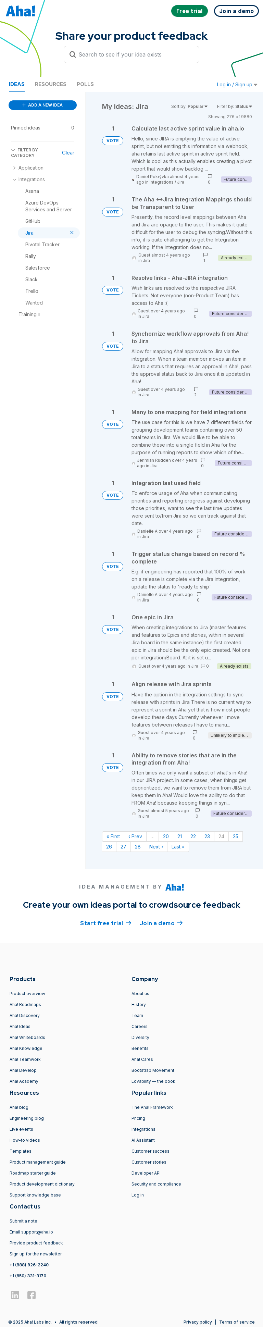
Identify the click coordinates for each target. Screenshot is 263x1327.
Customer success (151, 1151)
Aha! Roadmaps (25, 1004)
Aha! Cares (142, 1059)
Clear (68, 152)
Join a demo (161, 923)
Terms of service (237, 1322)
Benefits (140, 1048)
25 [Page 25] (235, 836)
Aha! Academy (24, 1081)
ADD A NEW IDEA (42, 105)
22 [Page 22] (193, 836)
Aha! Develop (23, 1070)
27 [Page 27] (123, 846)
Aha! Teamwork (25, 1059)
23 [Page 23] (207, 836)
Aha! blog (19, 1107)
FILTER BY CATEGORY (24, 152)
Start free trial (106, 923)
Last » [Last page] (178, 846)
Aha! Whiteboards (27, 1037)
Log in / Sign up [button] (237, 84)
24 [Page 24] (221, 836)
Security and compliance (156, 1184)
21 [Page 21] (179, 836)
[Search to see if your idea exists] (134, 54)
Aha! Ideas (20, 1026)
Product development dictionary (42, 1184)
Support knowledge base (35, 1195)
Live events (21, 1129)
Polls (85, 84)
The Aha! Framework (152, 1107)
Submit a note (23, 1221)
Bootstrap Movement (153, 1070)
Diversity (140, 1037)
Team (137, 1015)
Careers (140, 1026)
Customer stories (149, 1162)
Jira (180, 182)
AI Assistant (143, 1140)
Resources (50, 84)
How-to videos (25, 1140)
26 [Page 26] (109, 846)
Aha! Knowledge (26, 1048)
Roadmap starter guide (33, 1173)
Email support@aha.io (31, 1232)
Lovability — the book (153, 1081)
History (139, 1004)
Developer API (146, 1173)
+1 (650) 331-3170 (28, 1275)
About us (140, 993)
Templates (21, 1151)
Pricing (138, 1118)
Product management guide (38, 1162)
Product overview (27, 993)
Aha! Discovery (25, 1015)
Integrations (162, 182)
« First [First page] (113, 836)
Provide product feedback (36, 1242)
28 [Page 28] (138, 846)
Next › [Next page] (156, 846)
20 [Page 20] (166, 836)
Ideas (17, 84)
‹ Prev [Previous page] (135, 836)
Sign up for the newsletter (36, 1253)
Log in (138, 1195)
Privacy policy (198, 1322)
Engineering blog (27, 1118)
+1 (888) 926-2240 (29, 1264)
